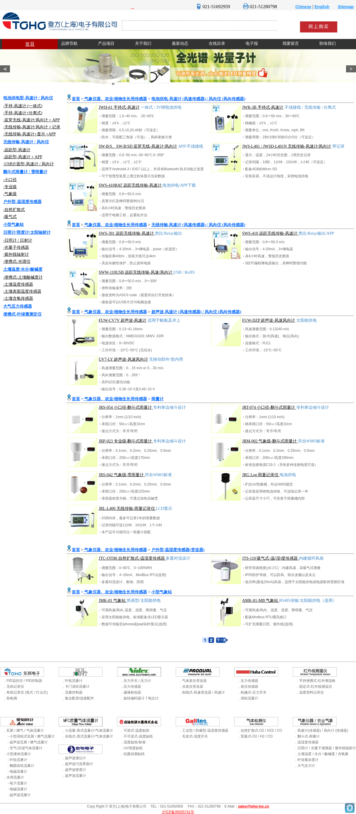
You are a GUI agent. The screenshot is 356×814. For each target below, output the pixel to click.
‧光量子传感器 (16, 247)
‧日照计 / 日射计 (17, 240)
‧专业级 (10, 187)
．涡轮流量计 (247, 698)
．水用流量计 (13, 777)
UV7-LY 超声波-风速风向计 (123, 359)
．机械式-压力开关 (251, 692)
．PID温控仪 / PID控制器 (22, 681)
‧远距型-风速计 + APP (22, 157)
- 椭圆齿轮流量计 (21, 766)
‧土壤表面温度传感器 (22, 291)
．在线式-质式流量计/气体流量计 (87, 736)
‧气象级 (10, 194)
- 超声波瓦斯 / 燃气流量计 (28, 742)
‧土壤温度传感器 (18, 284)
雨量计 (157, 399)
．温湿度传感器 (306, 742)
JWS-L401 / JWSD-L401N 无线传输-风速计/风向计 (286, 146)
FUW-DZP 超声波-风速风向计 (268, 320)
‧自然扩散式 (14, 209)
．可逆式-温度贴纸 (134, 730)
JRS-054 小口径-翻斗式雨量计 (126, 407)
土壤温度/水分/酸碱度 (22, 269)
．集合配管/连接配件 (77, 698)
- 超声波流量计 (19, 795)
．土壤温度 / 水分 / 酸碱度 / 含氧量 (321, 754)
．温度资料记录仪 (310, 692)
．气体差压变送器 (193, 681)
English (322, 6)
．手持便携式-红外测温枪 (316, 681)
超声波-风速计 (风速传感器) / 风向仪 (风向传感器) (196, 312)
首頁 (30, 44)
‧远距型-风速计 (16, 150)
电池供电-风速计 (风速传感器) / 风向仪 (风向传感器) (198, 99)
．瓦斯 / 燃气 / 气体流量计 (23, 730)
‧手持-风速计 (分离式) (22, 113)
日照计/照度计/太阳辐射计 (27, 232)
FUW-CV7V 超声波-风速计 (122, 320)
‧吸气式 (10, 216)
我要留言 (291, 43)
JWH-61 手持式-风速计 (119, 107)
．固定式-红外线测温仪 (314, 686)
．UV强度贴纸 (131, 748)
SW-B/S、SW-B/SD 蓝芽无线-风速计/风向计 (138, 146)
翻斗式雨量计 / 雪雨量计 (25, 172)
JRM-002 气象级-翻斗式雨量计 (270, 441)
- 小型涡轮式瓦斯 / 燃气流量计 (31, 736)
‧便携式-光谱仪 (16, 261)
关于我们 (143, 43)
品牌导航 (69, 43)
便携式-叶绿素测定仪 (22, 314)
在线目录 (217, 43)
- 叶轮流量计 (17, 760)
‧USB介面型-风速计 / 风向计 (28, 164)
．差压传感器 (247, 686)
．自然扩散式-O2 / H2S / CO (259, 730)
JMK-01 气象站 (113, 600)
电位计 (153, 698)
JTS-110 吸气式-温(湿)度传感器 (270, 558)
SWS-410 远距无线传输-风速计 (270, 233)
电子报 (252, 43)
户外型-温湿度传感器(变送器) (178, 550)
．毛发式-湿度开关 (193, 736)
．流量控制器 (72, 692)
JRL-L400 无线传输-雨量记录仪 (127, 508)
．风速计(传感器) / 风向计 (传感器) (321, 730)
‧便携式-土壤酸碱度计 (23, 277)
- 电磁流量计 (17, 771)
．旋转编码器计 (132, 698)
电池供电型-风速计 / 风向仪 (28, 98)
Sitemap (346, 6)
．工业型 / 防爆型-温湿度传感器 (203, 730)
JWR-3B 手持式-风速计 (262, 107)
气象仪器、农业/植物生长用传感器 (115, 99)
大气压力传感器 (17, 306)
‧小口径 (10, 180)
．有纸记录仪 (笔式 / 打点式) (25, 692)
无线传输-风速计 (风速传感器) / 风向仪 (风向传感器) (198, 225)
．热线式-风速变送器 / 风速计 (202, 692)
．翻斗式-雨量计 (307, 736)
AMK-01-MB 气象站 (260, 600)
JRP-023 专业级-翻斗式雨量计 (126, 441)
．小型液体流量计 (17, 754)
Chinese (303, 6)
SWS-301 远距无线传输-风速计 (127, 233)
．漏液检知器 (130, 692)
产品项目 (106, 43)
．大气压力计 (304, 766)
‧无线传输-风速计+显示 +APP (29, 134)
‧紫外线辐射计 (16, 254)
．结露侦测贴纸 (132, 754)
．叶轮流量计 (72, 681)
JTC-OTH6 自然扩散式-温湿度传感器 (132, 558)
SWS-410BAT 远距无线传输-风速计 (130, 185)
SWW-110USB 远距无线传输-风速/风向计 (136, 272)
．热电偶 (10, 698)
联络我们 (327, 43)
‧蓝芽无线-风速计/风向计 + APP (31, 120)
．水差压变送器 (191, 686)
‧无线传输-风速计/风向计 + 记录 (31, 127)
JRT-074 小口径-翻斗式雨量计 (269, 407)
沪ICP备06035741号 (178, 812)
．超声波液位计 (73, 758)
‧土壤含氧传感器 (18, 298)
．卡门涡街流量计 (75, 686)
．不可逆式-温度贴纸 (136, 736)
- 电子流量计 (17, 783)
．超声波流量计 (73, 776)
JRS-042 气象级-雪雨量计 (122, 475)
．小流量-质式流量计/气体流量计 (87, 730)
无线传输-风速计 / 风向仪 (26, 142)
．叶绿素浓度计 (306, 760)
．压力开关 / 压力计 (135, 681)
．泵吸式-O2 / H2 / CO (255, 736)
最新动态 (180, 43)
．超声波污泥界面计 (77, 764)
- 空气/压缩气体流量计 (25, 748)
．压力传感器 (130, 686)
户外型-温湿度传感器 (22, 202)
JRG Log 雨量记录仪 (261, 475)
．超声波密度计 (73, 770)
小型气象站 (13, 224)
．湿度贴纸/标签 (133, 742)
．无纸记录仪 (13, 686)
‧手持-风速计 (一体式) (22, 106)
